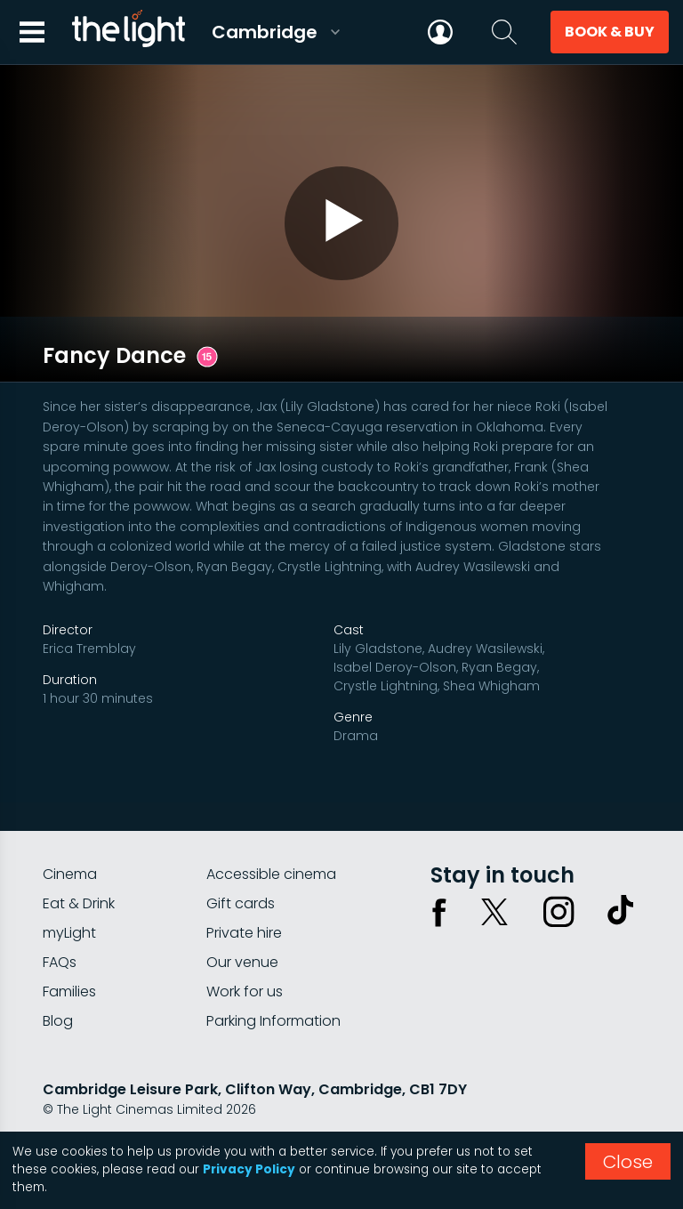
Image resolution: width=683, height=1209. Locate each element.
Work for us (244, 949)
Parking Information (273, 978)
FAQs (59, 919)
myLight (69, 890)
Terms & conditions (203, 1114)
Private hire (244, 890)
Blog (58, 978)
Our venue (242, 919)
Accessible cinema (271, 831)
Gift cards (240, 860)
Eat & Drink (79, 860)
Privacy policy (86, 1114)
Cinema (70, 831)
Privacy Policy (249, 1169)
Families (69, 949)
